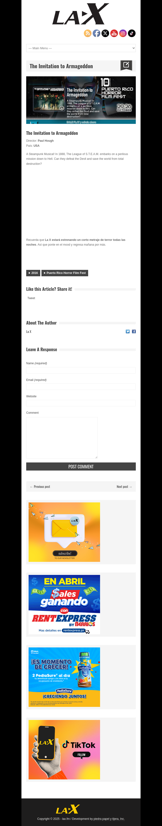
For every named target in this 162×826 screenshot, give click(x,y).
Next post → (124, 486)
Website (31, 396)
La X (28, 331)
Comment (32, 412)
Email (36, 380)
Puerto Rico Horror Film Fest (66, 273)
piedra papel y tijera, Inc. (109, 819)
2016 (34, 273)
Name (36, 363)
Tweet (31, 298)
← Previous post (40, 486)
